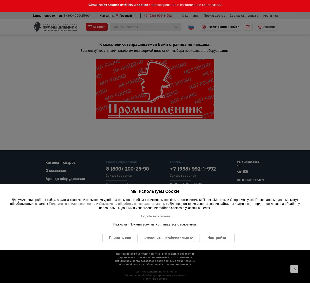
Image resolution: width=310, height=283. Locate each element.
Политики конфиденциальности (72, 203)
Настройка (217, 238)
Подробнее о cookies (155, 216)
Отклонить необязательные (168, 238)
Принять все (120, 238)
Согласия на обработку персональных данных (133, 203)
